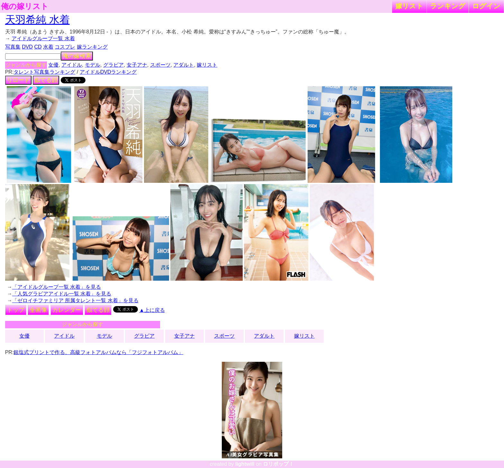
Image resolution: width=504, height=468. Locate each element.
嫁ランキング (92, 47)
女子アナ (137, 65)
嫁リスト (409, 6)
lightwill (245, 464)
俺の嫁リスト (25, 6)
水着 (48, 47)
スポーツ (160, 65)
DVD (27, 47)
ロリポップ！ (278, 464)
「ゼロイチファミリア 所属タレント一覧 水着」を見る (75, 300)
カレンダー (66, 310)
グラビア (113, 65)
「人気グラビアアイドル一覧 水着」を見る (61, 293)
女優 (53, 65)
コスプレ (65, 47)
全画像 (38, 310)
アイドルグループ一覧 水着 (43, 38)
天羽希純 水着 (37, 19)
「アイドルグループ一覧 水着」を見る (56, 287)
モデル (92, 65)
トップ (15, 310)
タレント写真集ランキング (44, 72)
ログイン (486, 6)
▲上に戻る (152, 310)
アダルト (183, 65)
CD (37, 47)
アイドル (71, 65)
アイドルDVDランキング (108, 72)
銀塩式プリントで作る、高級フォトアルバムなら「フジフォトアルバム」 (98, 352)
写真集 (13, 47)
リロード (18, 80)
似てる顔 (46, 80)
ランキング (447, 6)
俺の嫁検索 (76, 56)
